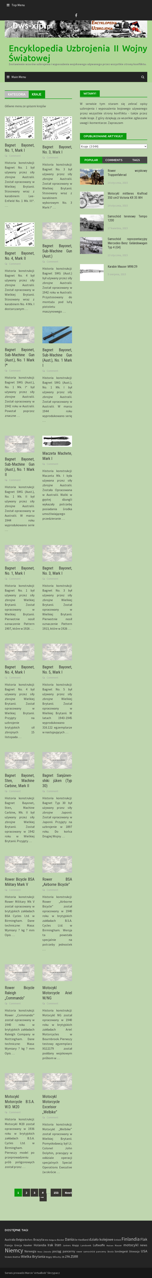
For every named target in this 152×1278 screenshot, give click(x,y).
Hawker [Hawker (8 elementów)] (28, 1245)
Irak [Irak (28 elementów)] (50, 1245)
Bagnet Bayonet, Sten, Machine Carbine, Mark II (19, 780)
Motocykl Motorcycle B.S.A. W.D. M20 (19, 1101)
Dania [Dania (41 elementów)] (69, 1239)
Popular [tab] (91, 160)
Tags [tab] (136, 160)
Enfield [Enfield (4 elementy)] (117, 1239)
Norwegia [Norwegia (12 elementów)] (30, 1251)
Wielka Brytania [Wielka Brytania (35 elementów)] (33, 1256)
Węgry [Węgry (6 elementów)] (49, 1256)
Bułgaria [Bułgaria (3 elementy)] (52, 1240)
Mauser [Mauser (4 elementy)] (118, 1245)
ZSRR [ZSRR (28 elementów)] (74, 1256)
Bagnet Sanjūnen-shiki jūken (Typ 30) (57, 780)
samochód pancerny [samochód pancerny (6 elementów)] (94, 1251)
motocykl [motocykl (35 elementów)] (130, 1245)
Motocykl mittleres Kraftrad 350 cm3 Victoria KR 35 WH (127, 196)
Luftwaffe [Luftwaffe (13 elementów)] (99, 1245)
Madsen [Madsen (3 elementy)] (109, 1245)
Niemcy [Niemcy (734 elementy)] (14, 1250)
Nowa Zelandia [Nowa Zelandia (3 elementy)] (44, 1251)
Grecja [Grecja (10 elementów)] (18, 1245)
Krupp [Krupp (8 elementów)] (75, 1245)
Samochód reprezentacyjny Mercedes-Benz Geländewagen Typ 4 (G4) (127, 243)
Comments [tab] (114, 160)
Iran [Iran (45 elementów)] (58, 1244)
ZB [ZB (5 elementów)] (63, 1256)
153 (56, 1193)
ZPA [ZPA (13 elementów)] (67, 1257)
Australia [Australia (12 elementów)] (10, 1239)
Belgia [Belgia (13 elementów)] (20, 1239)
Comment (15, 155)
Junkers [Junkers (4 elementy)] (67, 1245)
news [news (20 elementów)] (143, 1245)
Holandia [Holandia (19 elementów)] (40, 1245)
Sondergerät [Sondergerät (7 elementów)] (121, 1251)
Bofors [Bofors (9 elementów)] (28, 1239)
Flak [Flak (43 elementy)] (143, 1239)
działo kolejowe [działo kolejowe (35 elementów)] (101, 1239)
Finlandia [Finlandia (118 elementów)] (131, 1239)
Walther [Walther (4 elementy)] (16, 1257)
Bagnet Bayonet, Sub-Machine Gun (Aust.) (57, 251)
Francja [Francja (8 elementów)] (9, 1245)
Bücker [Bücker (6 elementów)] (60, 1239)
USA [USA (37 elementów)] (144, 1251)
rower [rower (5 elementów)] (79, 1251)
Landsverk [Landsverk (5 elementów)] (86, 1245)
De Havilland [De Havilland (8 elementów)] (81, 1239)
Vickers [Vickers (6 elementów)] (8, 1256)
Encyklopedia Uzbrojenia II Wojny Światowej (78, 53)
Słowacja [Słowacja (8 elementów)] (134, 1251)
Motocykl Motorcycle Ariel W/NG (57, 992)
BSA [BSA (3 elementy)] (46, 1240)
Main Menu (18, 77)
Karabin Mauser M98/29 (122, 266)
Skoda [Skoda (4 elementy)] (110, 1251)
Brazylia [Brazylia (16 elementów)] (38, 1239)
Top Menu (18, 5)
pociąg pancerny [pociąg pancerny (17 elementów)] (63, 1251)
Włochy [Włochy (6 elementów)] (57, 1256)
